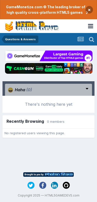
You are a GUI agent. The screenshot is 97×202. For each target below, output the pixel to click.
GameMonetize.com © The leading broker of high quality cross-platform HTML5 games (45, 9)
